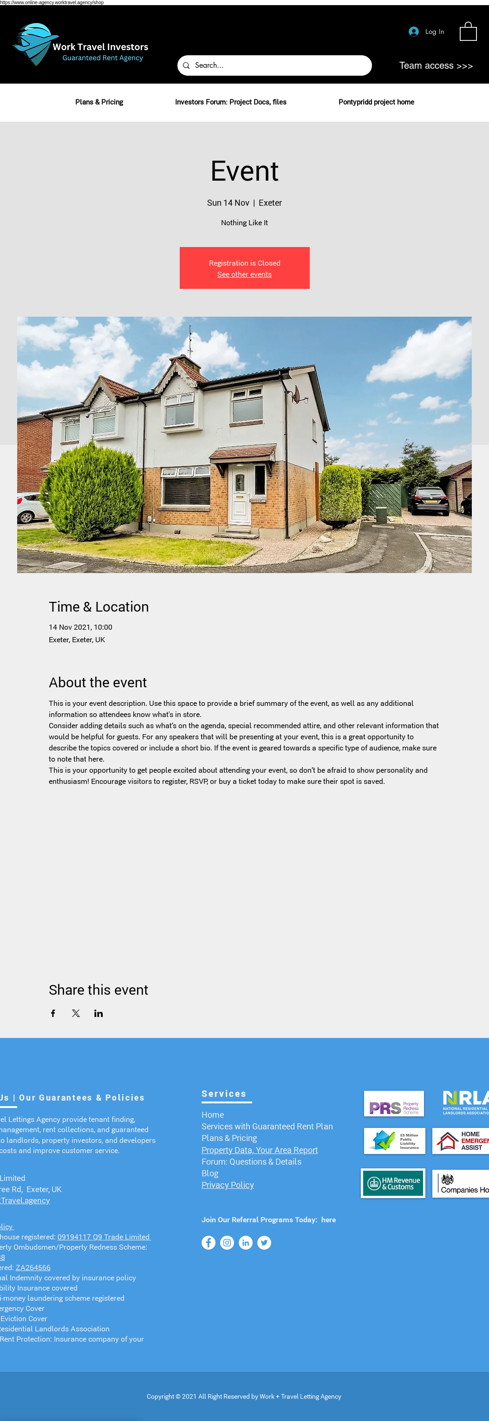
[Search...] (273, 65)
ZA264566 (33, 1267)
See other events (244, 273)
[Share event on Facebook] (53, 1013)
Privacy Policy (228, 1184)
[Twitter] (264, 1243)
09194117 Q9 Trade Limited (104, 1236)
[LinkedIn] (246, 1243)
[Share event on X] (76, 1013)
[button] (468, 30)
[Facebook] (208, 1243)
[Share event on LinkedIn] (98, 1013)
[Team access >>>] (436, 65)
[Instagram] (227, 1243)
